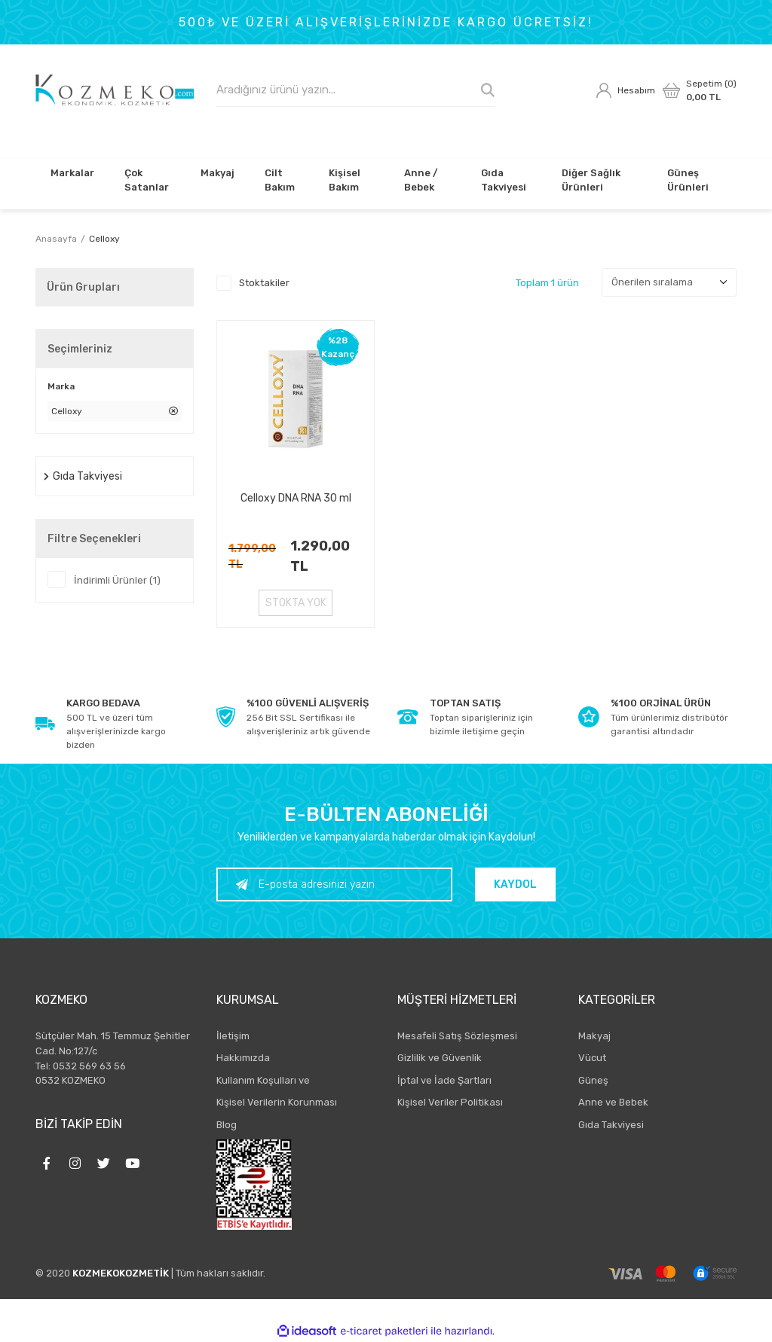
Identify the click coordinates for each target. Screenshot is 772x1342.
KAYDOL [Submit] (516, 884)
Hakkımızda (243, 1057)
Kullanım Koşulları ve (263, 1080)
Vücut (592, 1057)
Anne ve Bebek (613, 1102)
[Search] (355, 90)
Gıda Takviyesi (611, 1124)
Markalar (72, 172)
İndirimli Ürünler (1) (117, 580)
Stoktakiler (264, 282)
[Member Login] (625, 90)
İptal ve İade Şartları (444, 1080)
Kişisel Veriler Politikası (450, 1102)
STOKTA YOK (295, 602)
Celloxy (104, 238)
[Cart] (700, 90)
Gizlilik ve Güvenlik (439, 1057)
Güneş (593, 1080)
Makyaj (594, 1036)
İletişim (233, 1036)
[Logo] (114, 90)
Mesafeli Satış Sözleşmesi (457, 1036)
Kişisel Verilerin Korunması (276, 1102)
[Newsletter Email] (334, 884)
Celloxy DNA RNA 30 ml (295, 498)
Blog (226, 1124)
